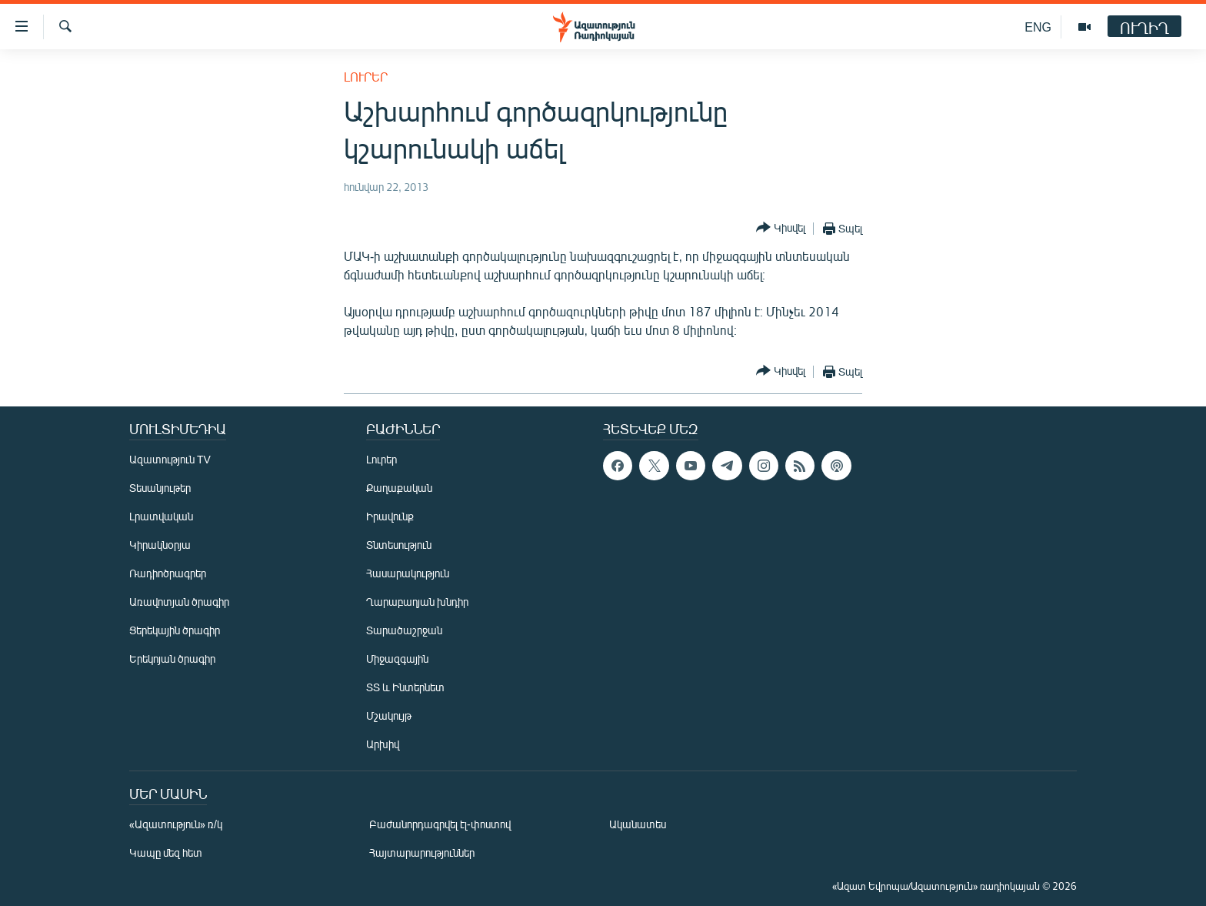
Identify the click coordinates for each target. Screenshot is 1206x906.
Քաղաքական (399, 487)
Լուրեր (366, 76)
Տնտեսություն (398, 544)
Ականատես (637, 824)
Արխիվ (382, 744)
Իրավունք (390, 516)
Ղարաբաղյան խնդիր (417, 601)
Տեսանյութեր (160, 487)
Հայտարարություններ (422, 852)
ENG (1037, 26)
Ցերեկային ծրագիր (174, 630)
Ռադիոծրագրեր (167, 573)
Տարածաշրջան (404, 630)
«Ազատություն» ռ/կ (175, 824)
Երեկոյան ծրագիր (172, 658)
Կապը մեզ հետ (165, 852)
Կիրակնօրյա (160, 544)
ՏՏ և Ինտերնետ (405, 687)
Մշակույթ (388, 715)
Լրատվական (161, 516)
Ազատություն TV (170, 459)
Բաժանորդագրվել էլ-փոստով (440, 824)
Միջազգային (397, 658)
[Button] (780, 228)
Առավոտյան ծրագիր (179, 601)
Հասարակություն (407, 573)
